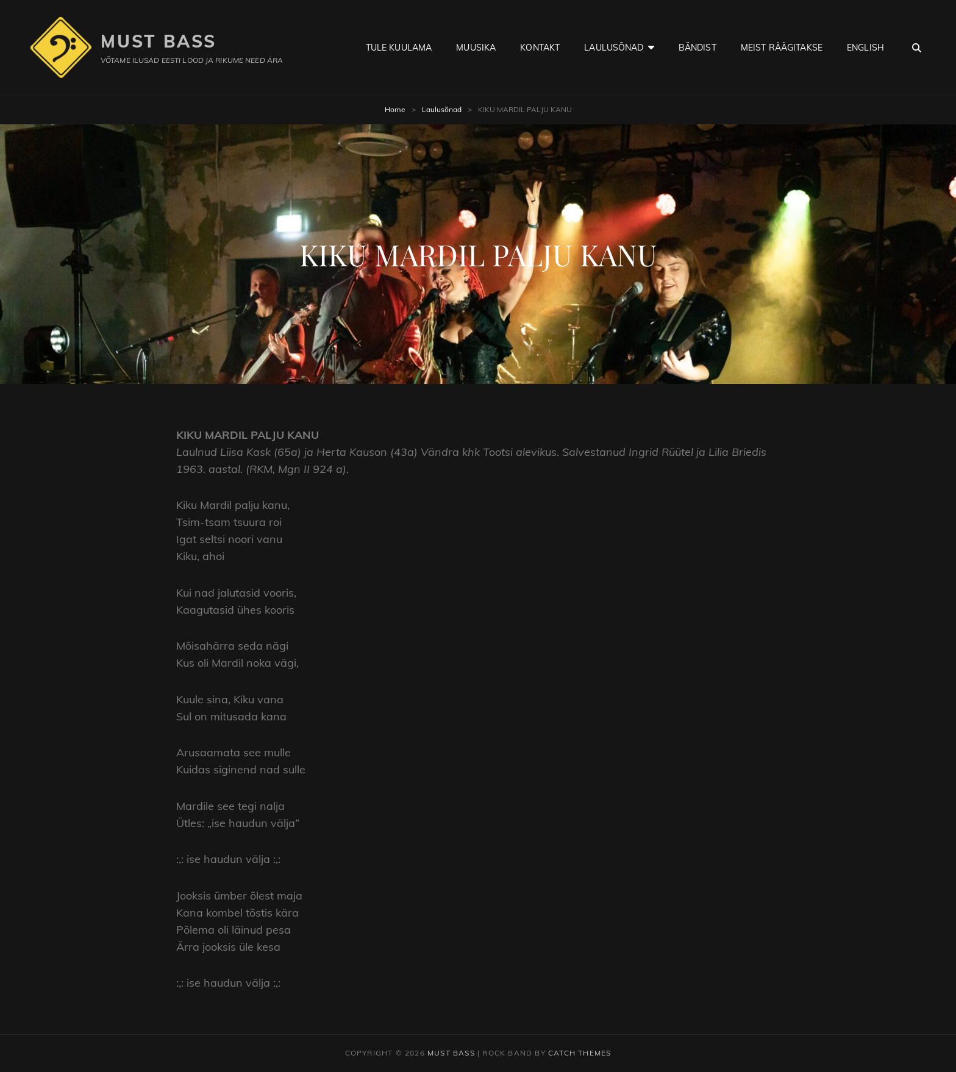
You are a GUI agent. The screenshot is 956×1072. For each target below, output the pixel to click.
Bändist (697, 47)
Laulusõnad (613, 47)
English (865, 47)
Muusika (476, 47)
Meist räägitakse (781, 47)
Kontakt (540, 47)
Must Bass (158, 41)
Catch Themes (579, 1052)
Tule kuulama (399, 47)
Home (395, 109)
